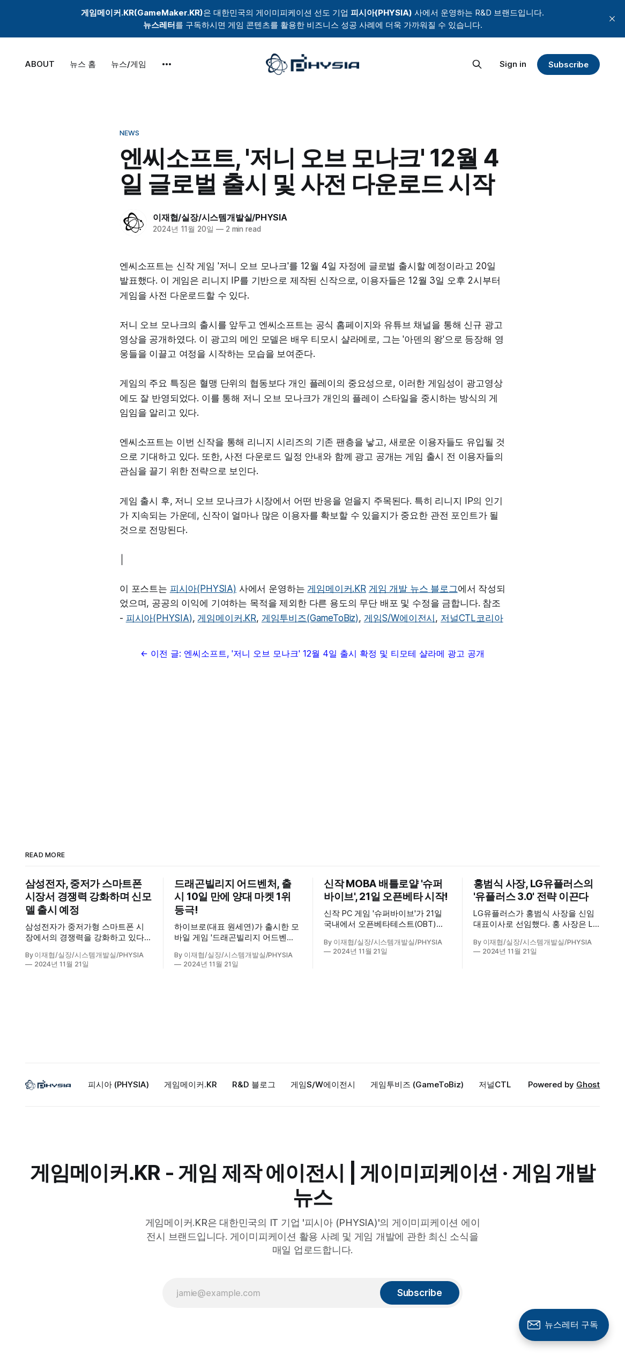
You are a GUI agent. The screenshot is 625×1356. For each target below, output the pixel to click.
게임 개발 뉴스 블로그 (413, 588)
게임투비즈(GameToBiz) (310, 618)
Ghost (588, 1084)
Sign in (513, 64)
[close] (612, 18)
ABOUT (40, 64)
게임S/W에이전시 (399, 618)
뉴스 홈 (83, 64)
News (130, 132)
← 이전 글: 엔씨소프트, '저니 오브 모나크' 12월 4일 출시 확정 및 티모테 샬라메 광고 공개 (312, 653)
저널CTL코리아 (472, 618)
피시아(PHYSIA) (203, 588)
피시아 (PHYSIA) (118, 1084)
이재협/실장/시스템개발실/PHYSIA (220, 217)
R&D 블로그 (254, 1084)
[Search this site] (477, 64)
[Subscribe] (419, 1293)
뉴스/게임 (128, 64)
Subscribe (568, 64)
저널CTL (495, 1084)
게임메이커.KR (336, 588)
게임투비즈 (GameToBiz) (417, 1084)
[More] (166, 64)
